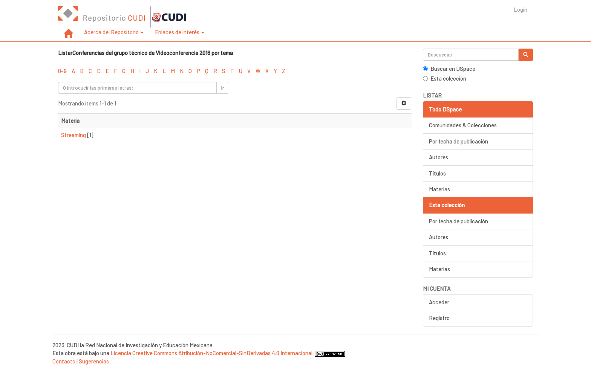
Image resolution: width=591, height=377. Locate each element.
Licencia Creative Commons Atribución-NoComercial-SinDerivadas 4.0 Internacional (211, 353)
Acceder (439, 302)
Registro (439, 317)
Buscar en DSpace (449, 68)
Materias (439, 189)
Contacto (63, 361)
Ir (222, 88)
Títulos (437, 173)
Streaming (73, 134)
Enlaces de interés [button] (179, 32)
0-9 (62, 70)
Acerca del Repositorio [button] (114, 32)
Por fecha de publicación (458, 141)
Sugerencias (94, 361)
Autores (438, 157)
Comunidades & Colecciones (463, 125)
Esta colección (444, 78)
